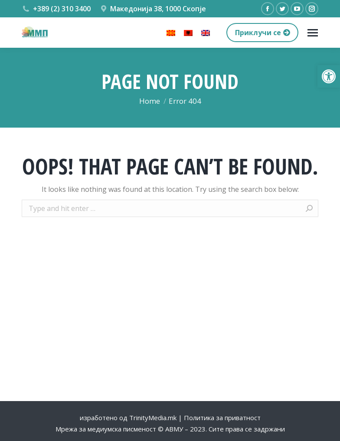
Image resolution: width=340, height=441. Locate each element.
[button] (328, 76)
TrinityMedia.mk (153, 417)
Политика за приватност (222, 417)
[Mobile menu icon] (312, 32)
